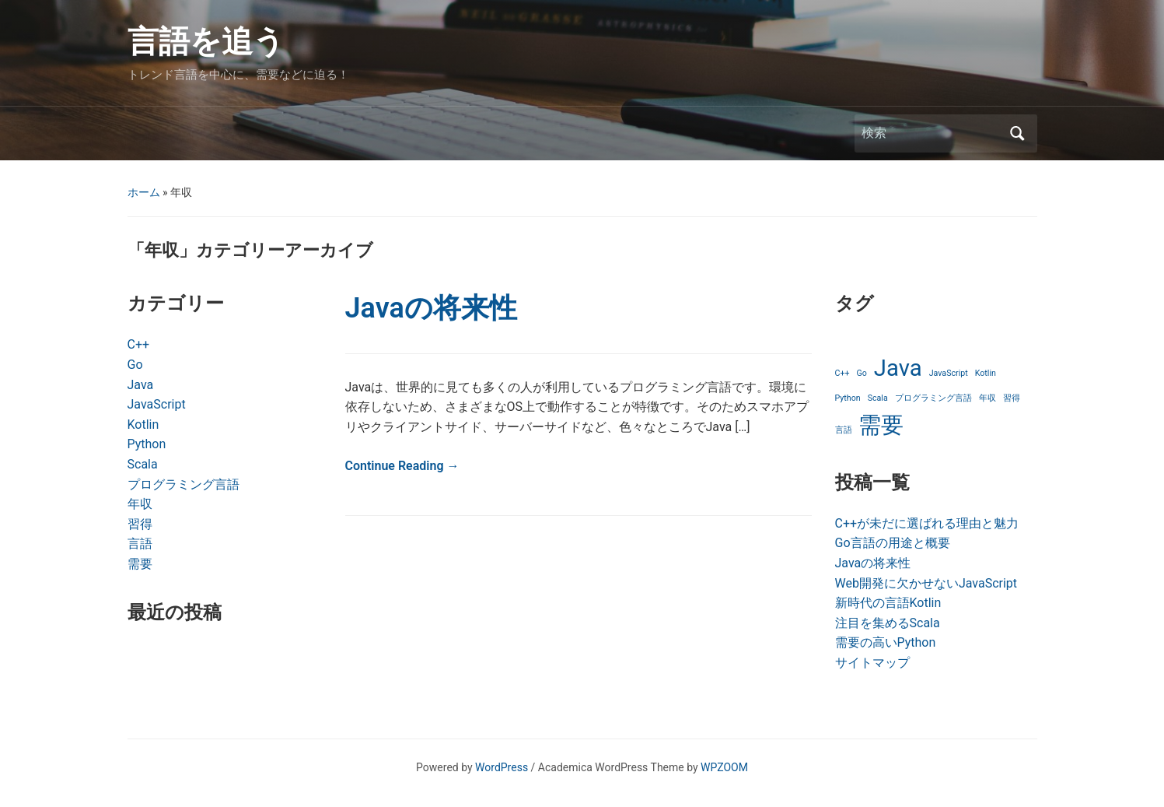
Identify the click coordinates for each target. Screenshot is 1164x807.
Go (135, 364)
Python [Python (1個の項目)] (848, 398)
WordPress (501, 767)
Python (147, 444)
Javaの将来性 (431, 308)
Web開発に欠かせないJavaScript (926, 583)
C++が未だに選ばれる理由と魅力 (927, 523)
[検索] (931, 133)
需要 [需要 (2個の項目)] (881, 425)
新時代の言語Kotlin (888, 602)
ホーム (144, 192)
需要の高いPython (885, 642)
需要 (140, 563)
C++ (139, 344)
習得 (140, 524)
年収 (140, 503)
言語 (140, 543)
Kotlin (143, 424)
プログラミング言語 (183, 484)
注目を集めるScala (887, 623)
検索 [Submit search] (1017, 133)
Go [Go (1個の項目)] (862, 373)
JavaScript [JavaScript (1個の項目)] (948, 373)
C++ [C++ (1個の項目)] (842, 373)
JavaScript (157, 404)
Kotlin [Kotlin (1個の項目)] (985, 373)
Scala (143, 464)
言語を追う (206, 41)
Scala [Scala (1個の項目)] (878, 398)
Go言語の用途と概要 (892, 542)
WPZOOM (724, 767)
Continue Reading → (402, 465)
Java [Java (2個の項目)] (898, 368)
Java (141, 384)
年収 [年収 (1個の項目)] (987, 398)
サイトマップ (872, 662)
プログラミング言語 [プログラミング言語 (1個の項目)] (933, 398)
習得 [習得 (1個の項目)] (1011, 398)
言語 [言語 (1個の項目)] (843, 430)
